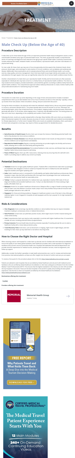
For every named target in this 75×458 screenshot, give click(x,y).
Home (3, 38)
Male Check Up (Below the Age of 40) (25, 38)
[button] (71, 3)
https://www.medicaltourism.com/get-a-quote (55, 259)
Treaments (9, 38)
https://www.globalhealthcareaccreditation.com (16, 272)
